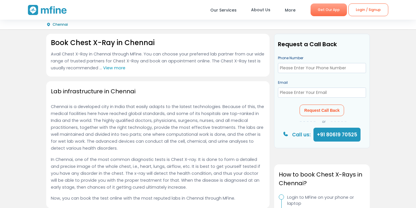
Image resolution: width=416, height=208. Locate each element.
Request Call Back (321, 110)
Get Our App (329, 9)
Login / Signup (368, 9)
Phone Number (290, 57)
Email (283, 82)
